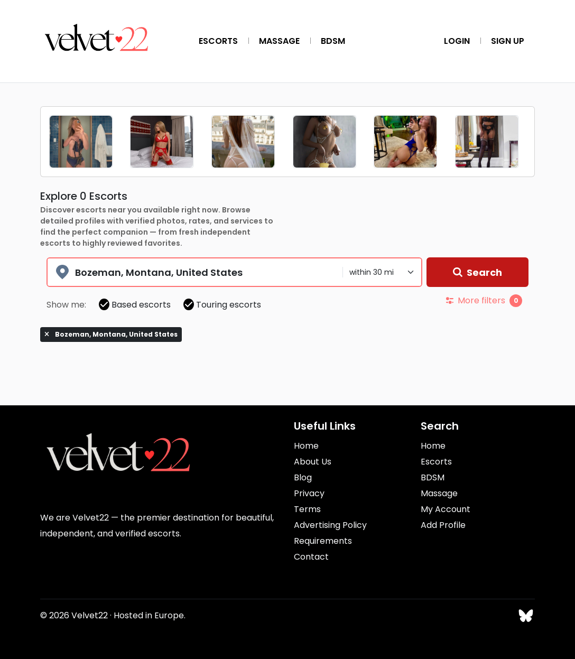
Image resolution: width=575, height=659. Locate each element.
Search (477, 272)
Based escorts (135, 305)
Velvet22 (89, 615)
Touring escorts (222, 305)
